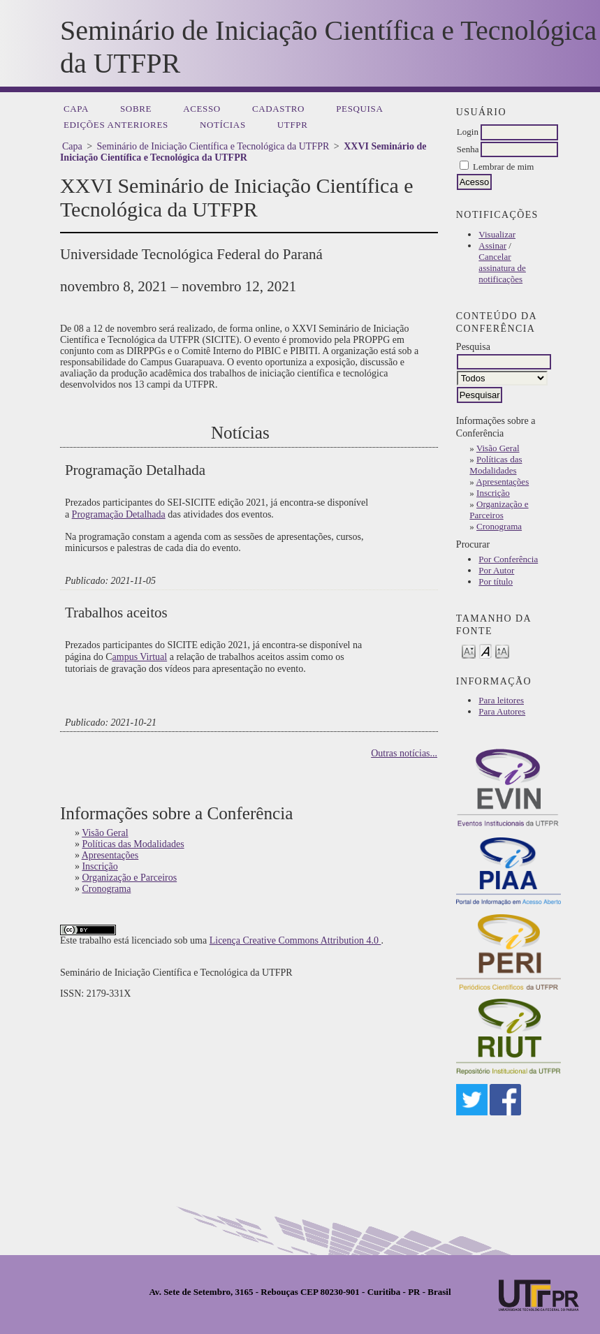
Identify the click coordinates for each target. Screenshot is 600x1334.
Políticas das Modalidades (495, 465)
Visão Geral (498, 448)
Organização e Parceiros (498, 509)
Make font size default (485, 651)
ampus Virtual (140, 657)
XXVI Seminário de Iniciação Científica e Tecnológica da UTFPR (243, 152)
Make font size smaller (469, 651)
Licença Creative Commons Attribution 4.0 (295, 940)
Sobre (136, 108)
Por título (495, 581)
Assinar (492, 245)
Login (467, 131)
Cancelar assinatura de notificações (502, 267)
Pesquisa (359, 108)
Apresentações (502, 481)
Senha (468, 149)
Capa (76, 108)
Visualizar (496, 234)
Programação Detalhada (119, 514)
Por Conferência (508, 559)
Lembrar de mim (503, 166)
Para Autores (501, 711)
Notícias (223, 124)
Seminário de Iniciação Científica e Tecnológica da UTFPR (213, 146)
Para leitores (501, 700)
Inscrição (493, 493)
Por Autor (496, 570)
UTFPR (292, 124)
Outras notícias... (404, 753)
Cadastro (278, 108)
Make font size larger (502, 651)
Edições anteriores (116, 124)
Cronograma (499, 526)
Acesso (202, 108)
